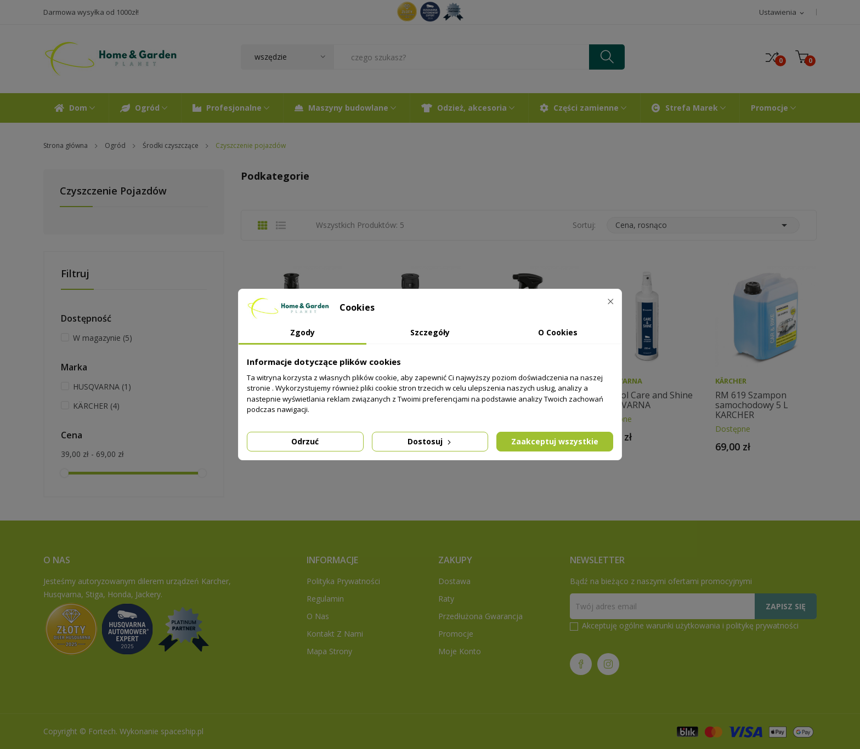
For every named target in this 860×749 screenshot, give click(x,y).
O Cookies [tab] (558, 332)
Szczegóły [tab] (430, 332)
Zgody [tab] (302, 332)
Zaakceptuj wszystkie (554, 441)
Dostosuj (430, 441)
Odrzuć (305, 441)
